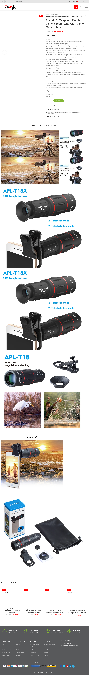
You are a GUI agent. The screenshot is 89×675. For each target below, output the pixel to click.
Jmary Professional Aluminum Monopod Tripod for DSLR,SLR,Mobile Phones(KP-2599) (55, 610)
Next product (86, 15)
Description (36, 125)
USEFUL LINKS (6, 641)
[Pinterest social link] (55, 117)
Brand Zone (33, 647)
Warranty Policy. (6, 655)
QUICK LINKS (33, 641)
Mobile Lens (77, 112)
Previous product (83, 15)
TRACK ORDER (71, 1)
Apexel (56, 112)
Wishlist (18, 650)
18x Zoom (51, 112)
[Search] (48, 7)
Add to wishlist (59, 105)
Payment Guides (6, 652)
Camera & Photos (54, 14)
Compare (49, 105)
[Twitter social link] (52, 117)
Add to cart (58, 100)
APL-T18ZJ (71, 112)
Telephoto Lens (50, 113)
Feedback (18, 655)
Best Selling (33, 652)
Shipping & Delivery (50, 125)
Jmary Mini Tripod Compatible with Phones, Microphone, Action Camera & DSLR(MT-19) (33, 610)
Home (47, 14)
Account (18, 644)
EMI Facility (4, 647)
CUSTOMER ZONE (20, 641)
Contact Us (46, 652)
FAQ (3, 644)
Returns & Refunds (48, 647)
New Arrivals (33, 650)
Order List (18, 647)
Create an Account (34, 644)
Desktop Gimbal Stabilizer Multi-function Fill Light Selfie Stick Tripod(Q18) (12, 610)
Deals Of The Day (34, 655)
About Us (46, 655)
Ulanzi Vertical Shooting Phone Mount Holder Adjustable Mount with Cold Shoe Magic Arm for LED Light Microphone (77, 611)
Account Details (20, 652)
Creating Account (6, 650)
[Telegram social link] (59, 117)
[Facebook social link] (50, 117)
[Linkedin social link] (57, 117)
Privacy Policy (47, 650)
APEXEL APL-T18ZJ (63, 112)
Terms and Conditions (49, 644)
